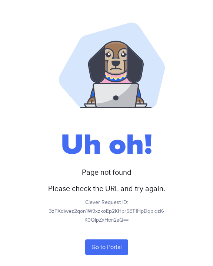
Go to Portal (106, 247)
